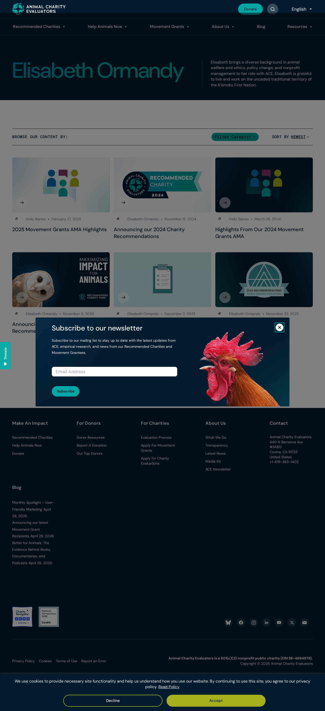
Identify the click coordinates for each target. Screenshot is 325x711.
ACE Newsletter (218, 469)
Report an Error (93, 661)
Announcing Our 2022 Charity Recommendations (251, 328)
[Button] (272, 9)
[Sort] (298, 137)
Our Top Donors (90, 453)
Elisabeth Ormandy (143, 219)
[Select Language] (301, 9)
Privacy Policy (23, 661)
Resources (297, 26)
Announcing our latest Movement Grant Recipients (30, 529)
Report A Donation (92, 445)
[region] (162, 692)
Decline (178, 700)
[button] (235, 137)
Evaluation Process (156, 437)
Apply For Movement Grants (158, 448)
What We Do (215, 437)
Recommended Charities (35, 26)
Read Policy (169, 687)
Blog (260, 26)
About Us (220, 26)
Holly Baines (36, 219)
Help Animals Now (104, 26)
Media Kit (213, 461)
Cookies (45, 661)
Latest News (215, 453)
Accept (148, 700)
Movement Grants (166, 26)
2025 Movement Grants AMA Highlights (59, 229)
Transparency (216, 445)
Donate (249, 9)
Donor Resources (91, 437)
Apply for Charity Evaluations (155, 461)
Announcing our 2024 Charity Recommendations (149, 233)
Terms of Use (66, 661)
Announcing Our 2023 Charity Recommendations (48, 328)
